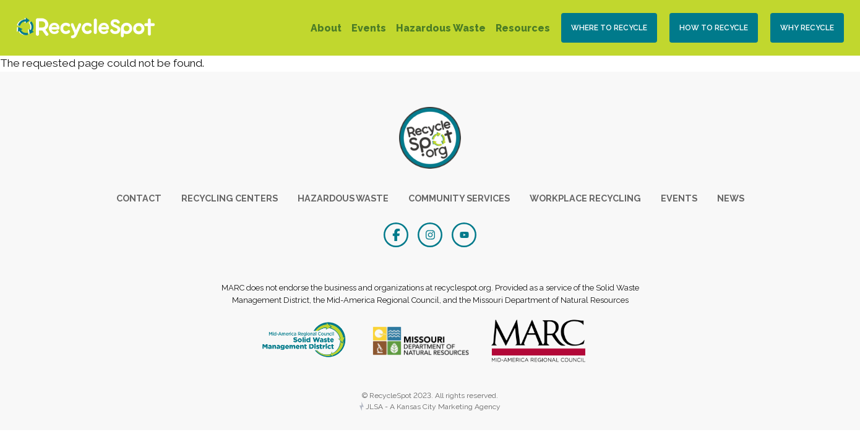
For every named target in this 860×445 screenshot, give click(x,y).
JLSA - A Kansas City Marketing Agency (430, 406)
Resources (523, 28)
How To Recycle (713, 27)
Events (368, 28)
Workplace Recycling (585, 198)
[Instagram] (432, 233)
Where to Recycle (609, 27)
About (326, 28)
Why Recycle (807, 27)
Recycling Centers (229, 198)
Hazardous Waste (441, 28)
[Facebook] (398, 233)
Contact (138, 198)
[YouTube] (464, 233)
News (730, 198)
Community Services (459, 198)
